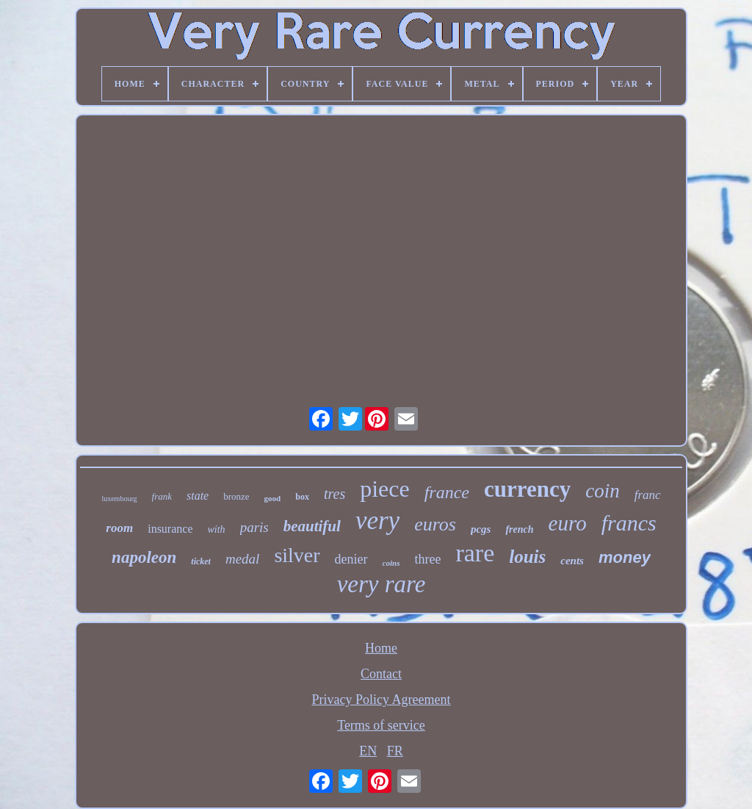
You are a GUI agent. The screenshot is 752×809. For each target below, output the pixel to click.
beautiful (312, 526)
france (446, 492)
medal (242, 559)
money (625, 557)
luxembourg (119, 499)
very (377, 520)
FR (395, 751)
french (519, 529)
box (302, 497)
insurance (170, 528)
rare (474, 553)
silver (296, 555)
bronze (236, 496)
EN (368, 751)
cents (572, 561)
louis (527, 557)
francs (629, 523)
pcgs (481, 529)
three (427, 559)
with (216, 529)
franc (647, 495)
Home (381, 648)
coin (602, 491)
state (198, 495)
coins (391, 562)
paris (254, 527)
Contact (381, 673)
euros (435, 524)
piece (385, 488)
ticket (201, 561)
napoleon (144, 557)
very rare (381, 584)
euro (568, 523)
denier (351, 559)
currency (527, 489)
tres (334, 494)
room (119, 528)
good (272, 498)
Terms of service (381, 725)
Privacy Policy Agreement (381, 699)
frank (162, 496)
